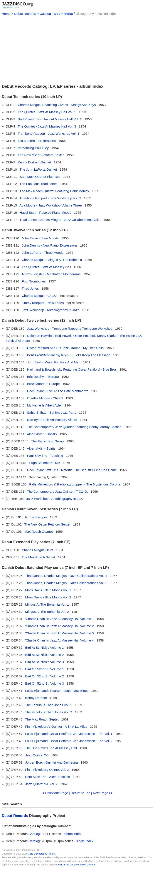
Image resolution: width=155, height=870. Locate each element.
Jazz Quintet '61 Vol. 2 (41, 784)
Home (6, 13)
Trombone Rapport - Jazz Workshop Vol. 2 (50, 198)
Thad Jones (30, 288)
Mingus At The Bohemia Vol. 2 (47, 611)
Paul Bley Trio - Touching (45, 455)
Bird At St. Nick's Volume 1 (44, 647)
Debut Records (25, 13)
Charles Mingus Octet (37, 550)
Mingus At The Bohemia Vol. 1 (47, 604)
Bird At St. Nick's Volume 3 (44, 662)
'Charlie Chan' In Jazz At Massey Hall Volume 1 (59, 619)
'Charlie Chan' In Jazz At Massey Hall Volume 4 (59, 640)
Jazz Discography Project (41, 853)
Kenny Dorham (36, 698)
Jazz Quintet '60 (37, 755)
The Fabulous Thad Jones (38, 184)
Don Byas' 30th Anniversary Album (52, 420)
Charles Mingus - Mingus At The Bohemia (52, 260)
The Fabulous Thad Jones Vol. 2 (48, 712)
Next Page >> (103, 793)
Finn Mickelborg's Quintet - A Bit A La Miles (56, 726)
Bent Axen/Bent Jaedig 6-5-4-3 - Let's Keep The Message (68, 355)
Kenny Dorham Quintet (34, 162)
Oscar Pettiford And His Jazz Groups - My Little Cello (65, 348)
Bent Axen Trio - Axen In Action (47, 777)
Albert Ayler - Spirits (41, 448)
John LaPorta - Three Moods (42, 252)
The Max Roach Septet (38, 557)
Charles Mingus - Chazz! (39, 295)
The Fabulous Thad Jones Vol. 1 (48, 705)
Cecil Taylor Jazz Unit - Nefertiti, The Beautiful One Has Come (72, 470)
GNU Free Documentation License (76, 864)
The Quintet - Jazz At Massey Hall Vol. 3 (47, 126)
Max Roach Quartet (38, 531)
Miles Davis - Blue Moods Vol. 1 (48, 590)
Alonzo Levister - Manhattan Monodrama (51, 274)
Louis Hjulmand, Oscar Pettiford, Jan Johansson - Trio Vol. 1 (69, 734)
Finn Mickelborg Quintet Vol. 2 (47, 769)
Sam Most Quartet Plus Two (40, 176)
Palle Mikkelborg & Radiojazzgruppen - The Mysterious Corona (74, 484)
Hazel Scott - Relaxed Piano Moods (45, 212)
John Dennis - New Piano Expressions (49, 245)
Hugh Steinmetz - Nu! (44, 463)
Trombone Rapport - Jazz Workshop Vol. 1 (48, 133)
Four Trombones (34, 281)
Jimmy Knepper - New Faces (43, 303)
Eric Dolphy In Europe (43, 376)
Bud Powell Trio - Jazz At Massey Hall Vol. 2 (50, 119)
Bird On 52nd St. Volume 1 (44, 669)
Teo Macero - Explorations (37, 141)
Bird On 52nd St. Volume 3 (44, 683)
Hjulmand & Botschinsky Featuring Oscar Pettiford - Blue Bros (72, 369)
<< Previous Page (55, 793)
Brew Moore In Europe (43, 384)
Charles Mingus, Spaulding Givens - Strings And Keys (57, 105)
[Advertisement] (77, 49)
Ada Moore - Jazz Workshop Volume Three (50, 205)
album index (63, 13)
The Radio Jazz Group (47, 441)
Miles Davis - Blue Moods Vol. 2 (48, 597)
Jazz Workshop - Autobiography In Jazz (50, 310)
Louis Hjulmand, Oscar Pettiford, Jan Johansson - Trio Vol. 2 (69, 741)
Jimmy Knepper (35, 517)
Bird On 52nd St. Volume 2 (44, 676)
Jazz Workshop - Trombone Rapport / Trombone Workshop (69, 328)
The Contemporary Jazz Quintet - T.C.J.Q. (57, 491)
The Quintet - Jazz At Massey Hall (46, 267)
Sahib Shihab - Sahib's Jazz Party (51, 412)
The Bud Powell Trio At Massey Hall (51, 748)
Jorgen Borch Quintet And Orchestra (51, 762)
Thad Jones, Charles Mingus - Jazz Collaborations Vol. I (60, 220)
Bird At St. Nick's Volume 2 (44, 655)
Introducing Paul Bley (33, 148)
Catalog (45, 13)
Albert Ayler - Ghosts (42, 434)
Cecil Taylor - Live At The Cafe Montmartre (57, 391)
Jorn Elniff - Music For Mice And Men (53, 362)
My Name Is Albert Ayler (44, 405)
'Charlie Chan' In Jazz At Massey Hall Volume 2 (59, 626)
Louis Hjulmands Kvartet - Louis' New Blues (57, 690)
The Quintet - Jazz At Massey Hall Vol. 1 (47, 112)
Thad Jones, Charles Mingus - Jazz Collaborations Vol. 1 (66, 576)
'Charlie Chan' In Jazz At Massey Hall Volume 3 (59, 633)
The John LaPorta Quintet (38, 169)
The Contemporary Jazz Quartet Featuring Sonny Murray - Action (74, 427)
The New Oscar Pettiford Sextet (41, 155)
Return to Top (80, 793)
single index (84, 841)
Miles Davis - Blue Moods (40, 238)
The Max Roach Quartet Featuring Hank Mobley (54, 191)
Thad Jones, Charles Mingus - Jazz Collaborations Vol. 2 (66, 583)
